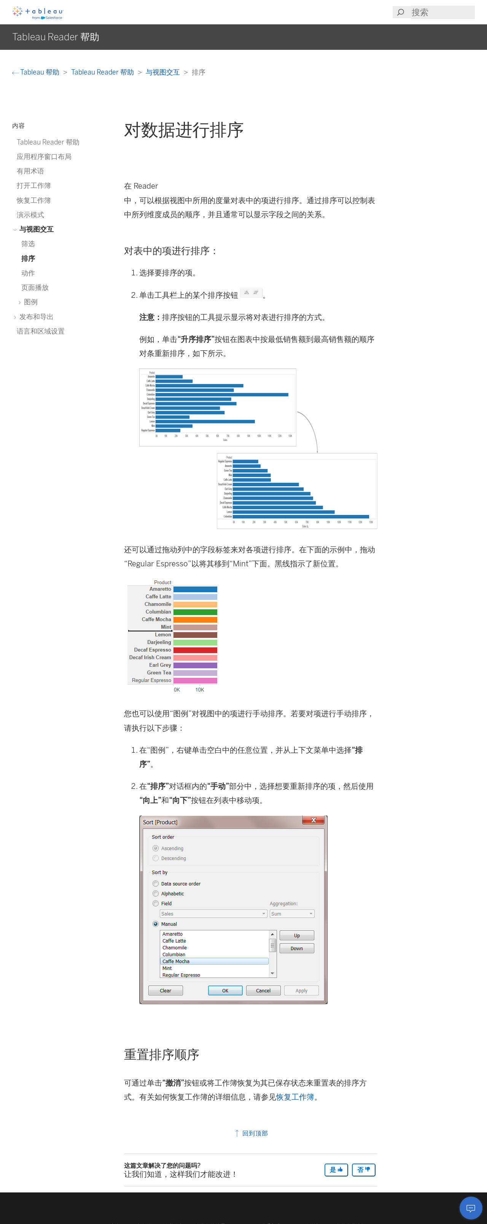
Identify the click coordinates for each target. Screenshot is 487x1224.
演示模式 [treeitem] (30, 215)
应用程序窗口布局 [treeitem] (44, 157)
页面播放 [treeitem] (35, 287)
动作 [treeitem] (28, 273)
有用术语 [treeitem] (30, 171)
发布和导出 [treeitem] (35, 317)
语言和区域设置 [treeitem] (41, 331)
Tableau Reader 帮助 (103, 72)
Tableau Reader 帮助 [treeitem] (48, 142)
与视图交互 (163, 72)
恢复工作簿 (295, 1097)
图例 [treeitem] (29, 302)
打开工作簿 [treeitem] (34, 185)
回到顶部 (251, 1133)
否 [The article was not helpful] (363, 1169)
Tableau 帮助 (36, 72)
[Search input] (443, 12)
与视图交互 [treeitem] (35, 229)
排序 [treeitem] (28, 258)
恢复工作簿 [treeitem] (34, 200)
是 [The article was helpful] (336, 1169)
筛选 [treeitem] (28, 244)
